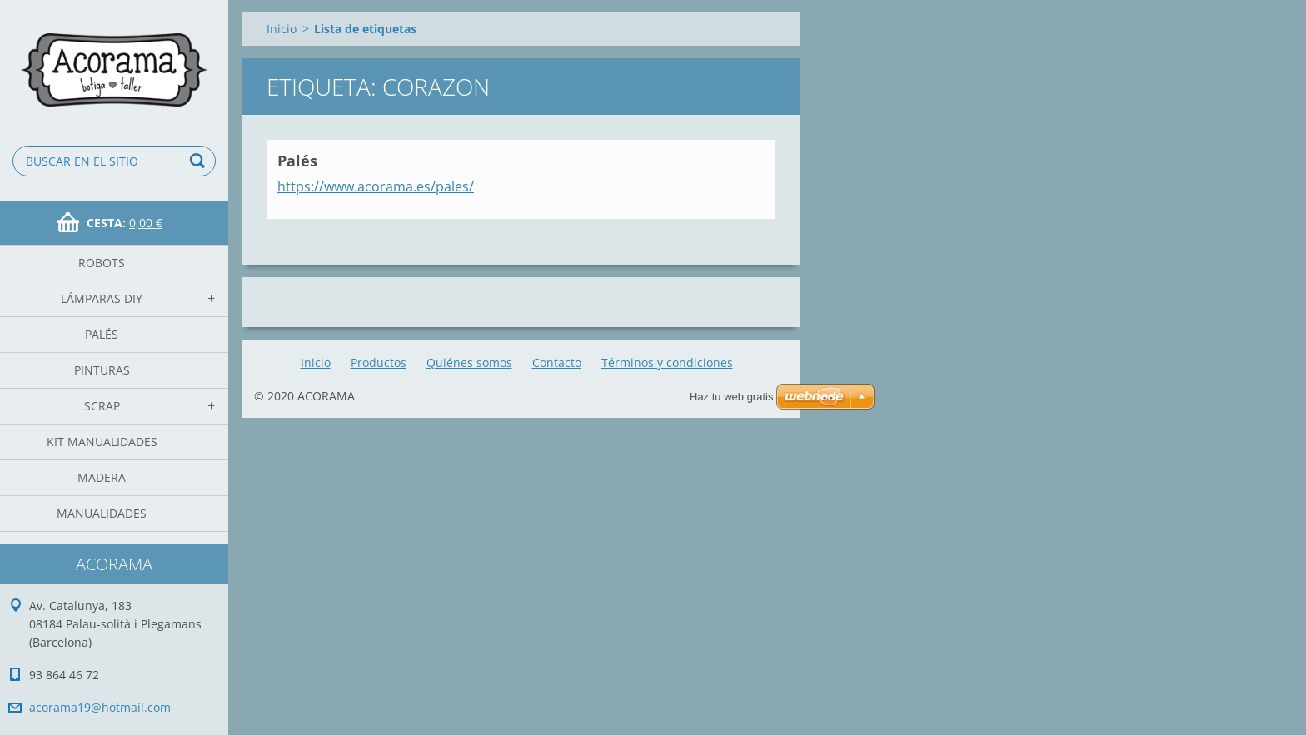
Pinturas (102, 370)
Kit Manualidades (102, 441)
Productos (378, 362)
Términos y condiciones (667, 362)
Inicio (282, 29)
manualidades (102, 513)
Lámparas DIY (101, 298)
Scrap (102, 406)
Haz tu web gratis (731, 396)
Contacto (556, 362)
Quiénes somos (469, 362)
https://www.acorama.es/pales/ (375, 186)
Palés (101, 334)
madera (101, 477)
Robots (101, 263)
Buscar (200, 161)
